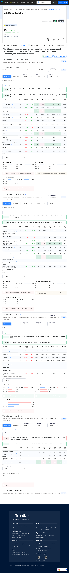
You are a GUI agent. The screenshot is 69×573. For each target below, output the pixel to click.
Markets (6, 2)
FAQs (25, 526)
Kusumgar (51, 535)
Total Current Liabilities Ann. (6, 240)
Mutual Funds (15, 545)
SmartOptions (46, 548)
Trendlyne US (41, 550)
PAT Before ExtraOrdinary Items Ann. (7, 141)
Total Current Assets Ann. (9, 253)
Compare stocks (16, 552)
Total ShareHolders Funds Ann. (7, 230)
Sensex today (24, 533)
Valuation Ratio (6, 370)
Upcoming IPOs (40, 527)
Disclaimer (53, 543)
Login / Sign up (63, 2)
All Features (15, 527)
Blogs (20, 526)
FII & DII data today (16, 537)
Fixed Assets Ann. (7, 247)
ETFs (28, 543)
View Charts (47, 56)
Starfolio (38, 548)
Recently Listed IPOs (51, 527)
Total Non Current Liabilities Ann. (7, 237)
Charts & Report (33, 45)
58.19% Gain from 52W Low (12, 32)
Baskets (23, 2)
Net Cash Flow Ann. (7, 462)
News (43, 45)
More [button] (33, 2)
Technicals (51, 45)
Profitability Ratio (7, 364)
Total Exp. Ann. (6, 117)
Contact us (14, 526)
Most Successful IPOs (44, 529)
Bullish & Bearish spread (26, 545)
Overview (6, 45)
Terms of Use (45, 543)
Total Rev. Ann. (6, 104)
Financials (22, 45)
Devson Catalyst (40, 537)
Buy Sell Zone (14, 45)
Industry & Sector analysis (18, 543)
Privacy (38, 543)
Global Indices (17, 546)
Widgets (24, 552)
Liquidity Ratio (6, 367)
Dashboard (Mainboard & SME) (43, 526)
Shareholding (60, 45)
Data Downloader (16, 554)
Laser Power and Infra (41, 535)
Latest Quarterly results (18, 535)
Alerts (28, 2)
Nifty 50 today (15, 533)
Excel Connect (25, 554)
